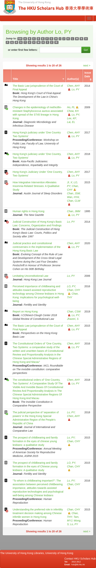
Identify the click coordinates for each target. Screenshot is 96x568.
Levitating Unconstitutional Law (30, 275)
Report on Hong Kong (25, 311)
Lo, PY (75, 89)
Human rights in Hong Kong (28, 211)
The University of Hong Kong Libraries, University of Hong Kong (37, 553)
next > (86, 65)
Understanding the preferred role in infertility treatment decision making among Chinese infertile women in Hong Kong (38, 513)
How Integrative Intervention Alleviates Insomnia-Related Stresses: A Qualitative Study (36, 186)
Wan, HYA (73, 197)
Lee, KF (71, 118)
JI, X (69, 182)
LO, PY (71, 286)
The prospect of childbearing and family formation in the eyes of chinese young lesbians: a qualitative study (35, 441)
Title (15, 78)
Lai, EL (71, 122)
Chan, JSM (73, 193)
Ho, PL (72, 107)
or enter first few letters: (22, 49)
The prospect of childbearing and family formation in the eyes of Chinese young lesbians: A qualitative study (35, 466)
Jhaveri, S (72, 318)
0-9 (19, 39)
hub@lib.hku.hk (78, 564)
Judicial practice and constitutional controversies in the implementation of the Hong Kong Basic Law (36, 247)
